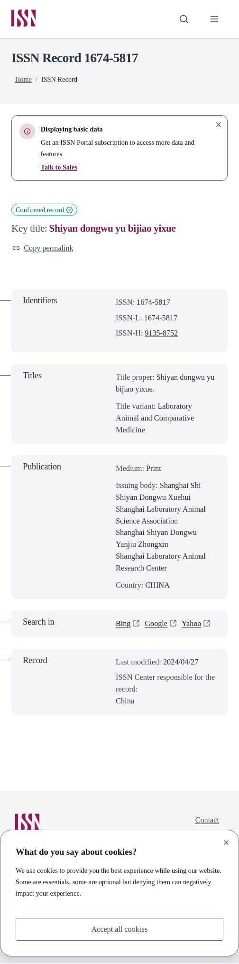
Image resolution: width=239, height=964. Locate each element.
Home (23, 80)
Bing (123, 623)
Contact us (207, 826)
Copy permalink (43, 248)
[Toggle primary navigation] (214, 19)
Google (156, 623)
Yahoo (192, 623)
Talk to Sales (59, 167)
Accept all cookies (119, 928)
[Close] (226, 842)
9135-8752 (161, 333)
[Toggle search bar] (183, 19)
